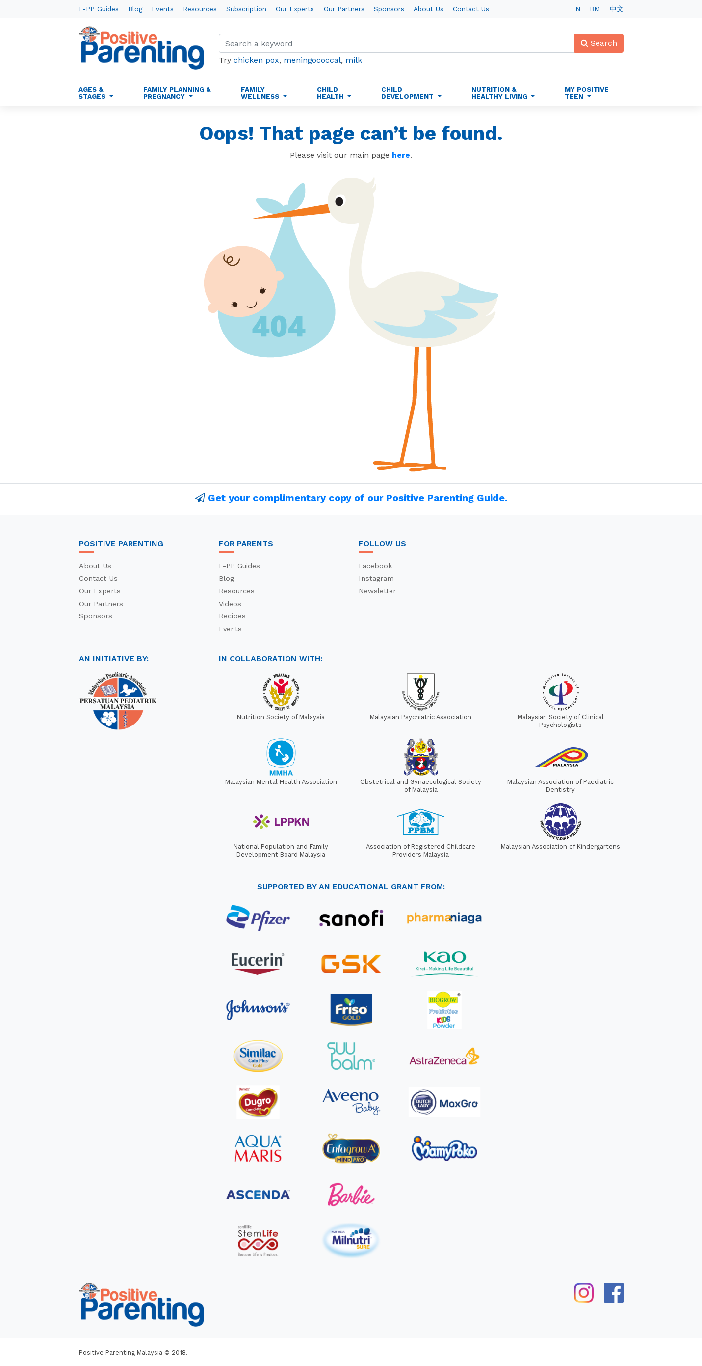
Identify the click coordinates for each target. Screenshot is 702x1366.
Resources (200, 9)
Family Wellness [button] (261, 92)
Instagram (376, 578)
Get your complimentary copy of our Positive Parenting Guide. (357, 497)
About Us (428, 9)
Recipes (232, 616)
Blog (135, 9)
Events (163, 9)
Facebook (375, 566)
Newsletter (377, 591)
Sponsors (389, 9)
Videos (230, 604)
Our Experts (295, 9)
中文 (617, 9)
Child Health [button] (331, 92)
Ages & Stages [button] (92, 92)
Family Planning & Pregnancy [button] (177, 92)
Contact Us (471, 9)
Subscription (246, 9)
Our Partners (344, 9)
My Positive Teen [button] (587, 92)
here (401, 155)
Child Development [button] (408, 92)
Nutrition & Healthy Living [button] (500, 92)
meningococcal (312, 60)
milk (353, 60)
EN (575, 9)
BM (595, 9)
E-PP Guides (99, 9)
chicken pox (256, 60)
